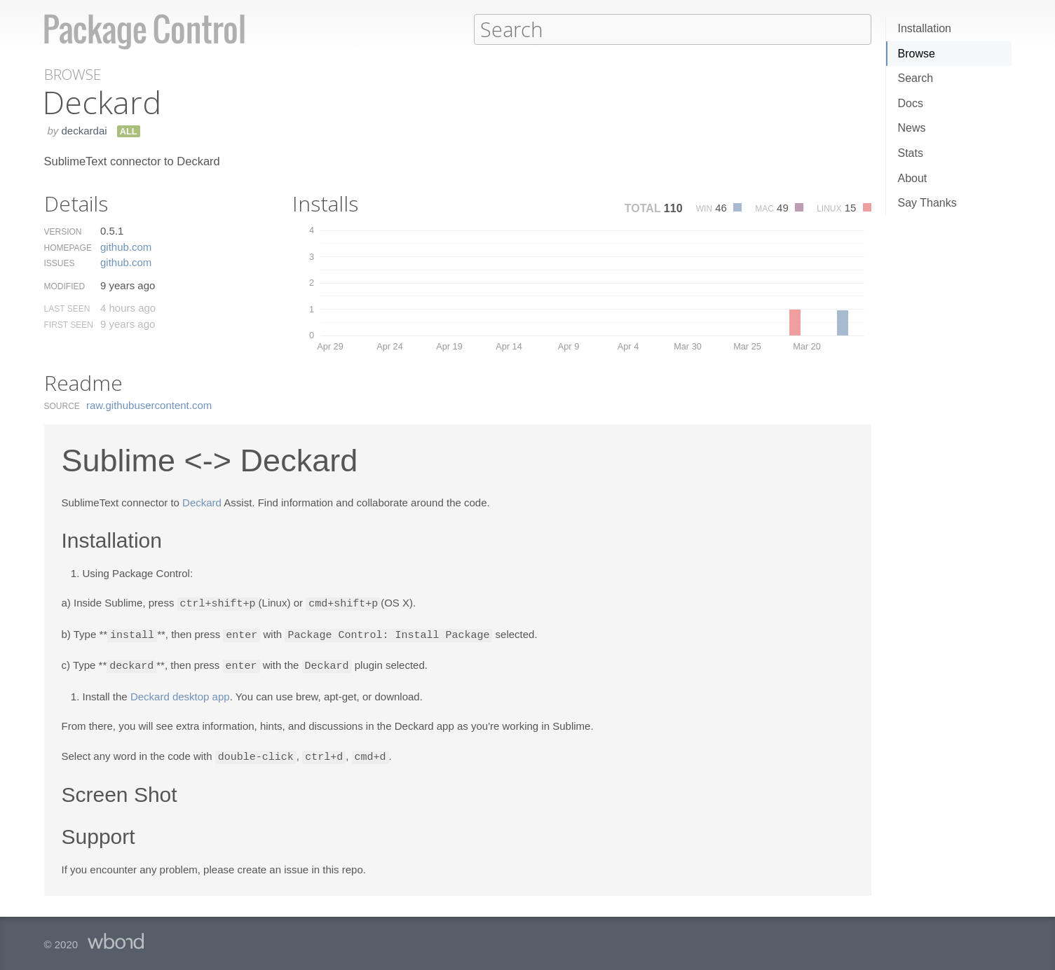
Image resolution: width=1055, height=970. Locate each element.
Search (916, 78)
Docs (910, 103)
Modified (65, 286)
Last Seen (67, 308)
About (912, 178)
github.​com (125, 246)
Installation (925, 28)
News (912, 128)
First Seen (68, 324)
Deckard (202, 502)
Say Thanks (927, 203)
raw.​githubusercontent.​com (149, 404)
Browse (916, 54)
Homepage (68, 247)
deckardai (84, 130)
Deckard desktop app (180, 694)
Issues (59, 263)
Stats (910, 153)
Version (63, 231)
